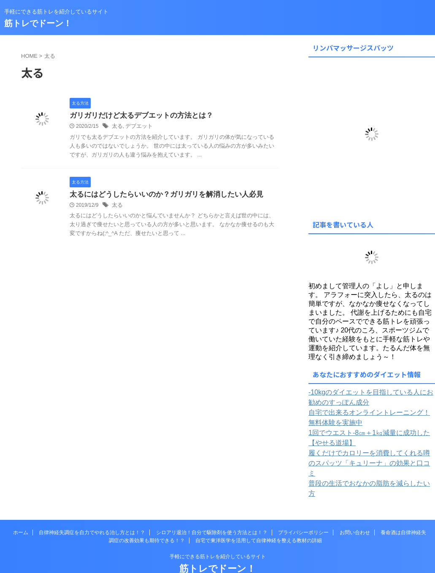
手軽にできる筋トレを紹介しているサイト (218, 534)
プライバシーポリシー (303, 510)
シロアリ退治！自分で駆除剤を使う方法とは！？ (211, 510)
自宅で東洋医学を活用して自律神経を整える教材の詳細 (258, 518)
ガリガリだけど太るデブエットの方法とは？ (137, 115)
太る (117, 127)
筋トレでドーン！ (38, 23)
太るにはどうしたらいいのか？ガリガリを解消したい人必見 (161, 195)
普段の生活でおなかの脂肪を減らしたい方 (364, 471)
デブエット (137, 127)
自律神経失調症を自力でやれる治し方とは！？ (92, 510)
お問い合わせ (355, 510)
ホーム (20, 510)
